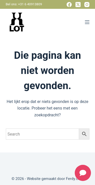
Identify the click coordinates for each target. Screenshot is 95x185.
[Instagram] (86, 4)
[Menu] (87, 22)
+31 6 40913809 (30, 4)
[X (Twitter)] (78, 4)
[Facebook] (69, 4)
